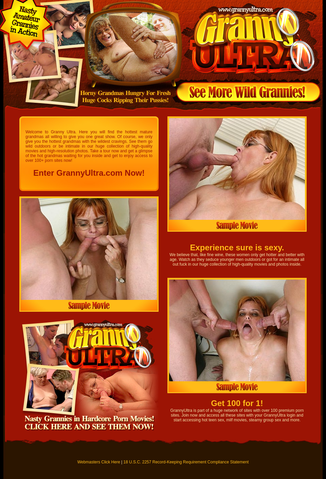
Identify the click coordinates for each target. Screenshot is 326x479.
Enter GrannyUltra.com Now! (89, 172)
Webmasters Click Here (98, 462)
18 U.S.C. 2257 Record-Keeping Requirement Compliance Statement (186, 462)
